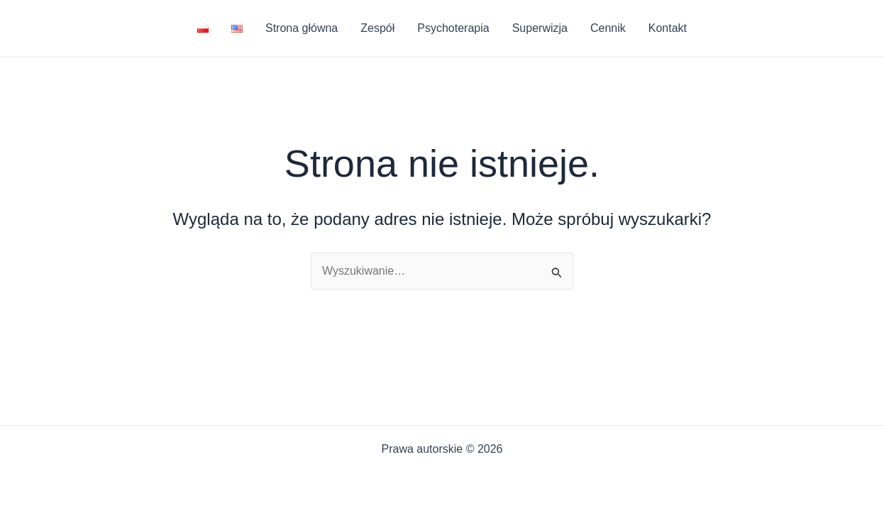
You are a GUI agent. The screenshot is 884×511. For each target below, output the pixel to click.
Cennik (608, 28)
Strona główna (301, 28)
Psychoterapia (453, 28)
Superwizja (540, 28)
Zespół (377, 28)
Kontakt (667, 28)
